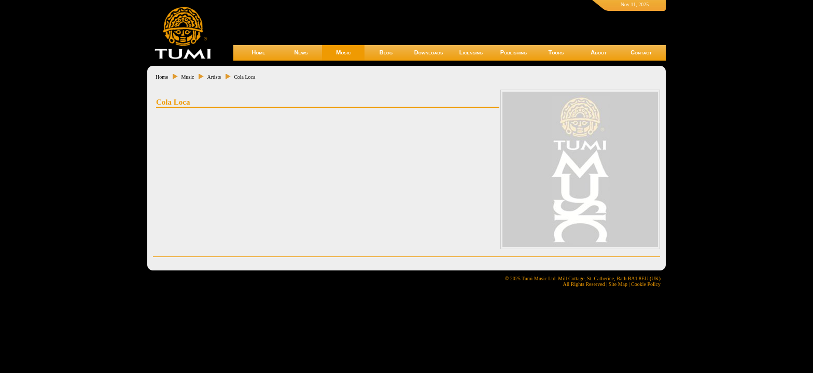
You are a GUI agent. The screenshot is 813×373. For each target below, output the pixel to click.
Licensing (471, 52)
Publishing (513, 52)
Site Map (618, 284)
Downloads (428, 52)
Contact (641, 52)
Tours (556, 52)
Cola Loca (244, 77)
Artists (214, 77)
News (300, 52)
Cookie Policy (646, 284)
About (599, 52)
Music (343, 52)
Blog (386, 52)
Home (258, 52)
